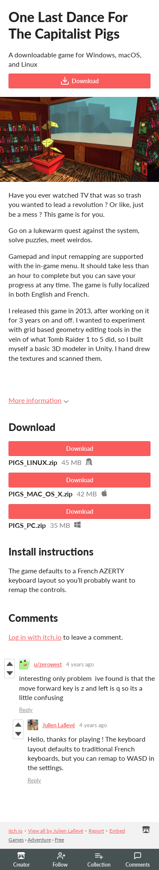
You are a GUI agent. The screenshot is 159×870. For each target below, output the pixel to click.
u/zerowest (48, 664)
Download (79, 80)
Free (59, 839)
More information (38, 400)
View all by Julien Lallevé (55, 830)
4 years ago (80, 664)
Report (96, 830)
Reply (26, 709)
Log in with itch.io (34, 637)
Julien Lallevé (58, 725)
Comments (138, 860)
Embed (117, 830)
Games (16, 839)
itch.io (15, 830)
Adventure (39, 839)
